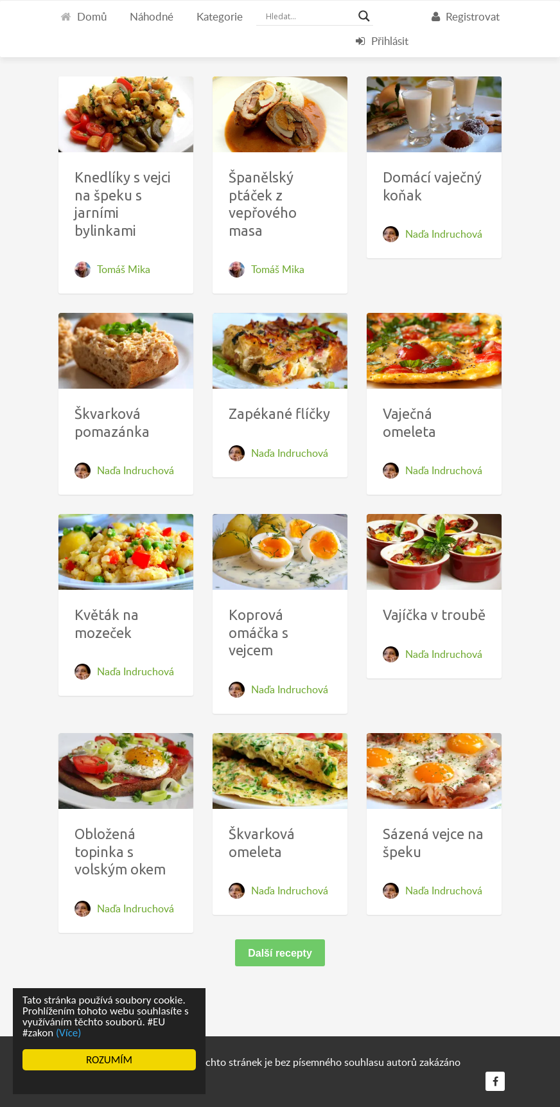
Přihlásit (382, 40)
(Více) (69, 1033)
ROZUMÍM (109, 1060)
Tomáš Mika (123, 269)
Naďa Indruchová (443, 234)
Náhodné (151, 16)
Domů (83, 16)
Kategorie (220, 16)
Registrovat (466, 16)
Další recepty (280, 953)
